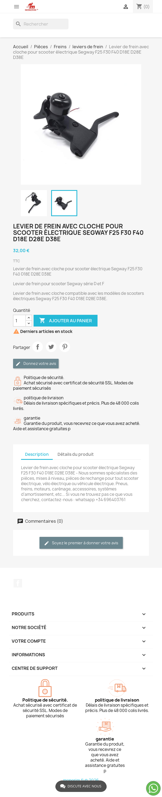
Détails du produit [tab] (76, 454)
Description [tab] (37, 454)
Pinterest (64, 346)
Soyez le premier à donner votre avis (81, 543)
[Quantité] (19, 321)
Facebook (18, 583)
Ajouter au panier (65, 320)
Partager (37, 346)
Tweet (51, 346)
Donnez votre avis (35, 364)
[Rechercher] (40, 24)
